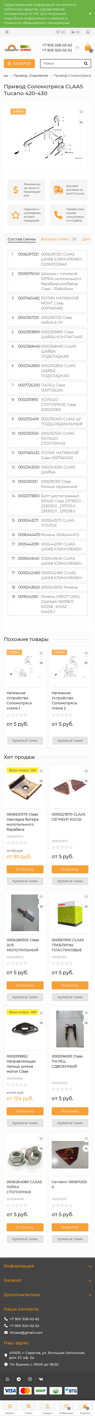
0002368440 (29, 346)
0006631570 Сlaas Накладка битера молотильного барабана (23, 822)
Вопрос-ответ (59, 239)
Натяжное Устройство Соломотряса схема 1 (19, 700)
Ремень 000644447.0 (60, 535)
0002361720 (28, 317)
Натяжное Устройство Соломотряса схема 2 (64, 700)
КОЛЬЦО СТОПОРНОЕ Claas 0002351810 (58, 404)
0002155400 (28, 419)
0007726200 (29, 385)
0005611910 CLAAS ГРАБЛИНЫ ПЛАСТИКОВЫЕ (68, 945)
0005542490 (29, 573)
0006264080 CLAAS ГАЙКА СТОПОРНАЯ (24, 1187)
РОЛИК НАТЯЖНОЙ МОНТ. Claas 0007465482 (60, 303)
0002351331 (27, 481)
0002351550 (28, 433)
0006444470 (29, 535)
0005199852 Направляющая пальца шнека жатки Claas (21, 1064)
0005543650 (29, 587)
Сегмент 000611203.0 (69, 1184)
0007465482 (29, 298)
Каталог (47, 1280)
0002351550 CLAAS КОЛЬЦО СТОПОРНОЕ (57, 438)
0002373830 (29, 496)
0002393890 (29, 332)
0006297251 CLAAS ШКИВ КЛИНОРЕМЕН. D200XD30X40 (62, 259)
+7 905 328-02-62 (24, 1319)
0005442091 (28, 544)
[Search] (65, 63)
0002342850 (29, 366)
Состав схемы (22, 239)
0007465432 (29, 453)
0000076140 (29, 273)
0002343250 (29, 467)
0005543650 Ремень (59, 587)
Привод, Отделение (31, 75)
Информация (47, 1265)
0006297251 (28, 254)
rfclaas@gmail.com (26, 1332)
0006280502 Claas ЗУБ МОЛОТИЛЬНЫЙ (23, 945)
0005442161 (28, 596)
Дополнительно (47, 1294)
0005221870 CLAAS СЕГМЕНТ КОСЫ (68, 817)
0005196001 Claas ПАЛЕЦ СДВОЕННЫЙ (67, 1061)
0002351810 (28, 399)
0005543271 (28, 520)
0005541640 (28, 558)
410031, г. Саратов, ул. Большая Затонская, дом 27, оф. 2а (47, 1355)
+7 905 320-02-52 (24, 1326)
